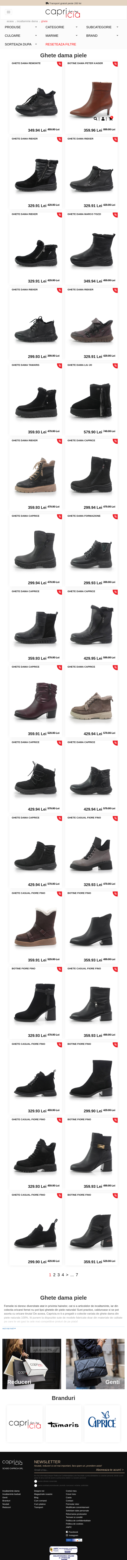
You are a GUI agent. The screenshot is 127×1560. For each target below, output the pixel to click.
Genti (4, 1497)
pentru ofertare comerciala (47, 1481)
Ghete (44, 21)
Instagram (72, 1535)
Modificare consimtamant (77, 1507)
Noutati (5, 1504)
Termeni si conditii (74, 1517)
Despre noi (39, 1491)
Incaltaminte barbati (11, 1494)
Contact (69, 1500)
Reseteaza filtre (61, 44)
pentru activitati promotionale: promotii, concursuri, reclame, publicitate (63, 1485)
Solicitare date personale (77, 1510)
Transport (38, 1507)
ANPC (69, 1527)
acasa (10, 21)
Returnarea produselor (76, 1514)
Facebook (72, 1532)
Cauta (69, 1497)
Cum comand (40, 1500)
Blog (36, 1497)
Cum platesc (40, 1504)
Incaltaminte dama (27, 21)
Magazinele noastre (43, 1494)
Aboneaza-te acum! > (110, 1469)
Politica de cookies (74, 1524)
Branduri (6, 1500)
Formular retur (72, 1504)
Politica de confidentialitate (78, 1520)
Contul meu (71, 1491)
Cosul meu (71, 1494)
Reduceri (6, 1507)
